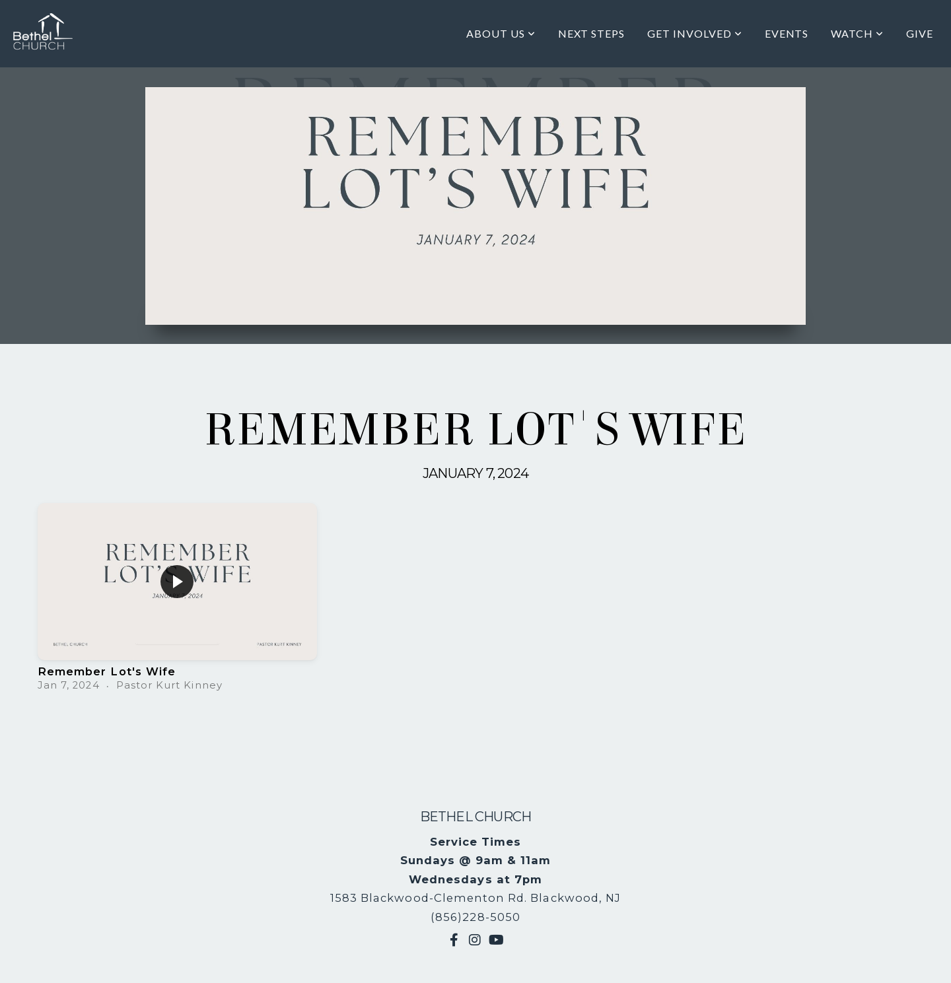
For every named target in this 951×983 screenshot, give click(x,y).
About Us (501, 33)
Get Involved (694, 33)
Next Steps (591, 33)
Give (919, 33)
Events (787, 33)
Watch (857, 33)
